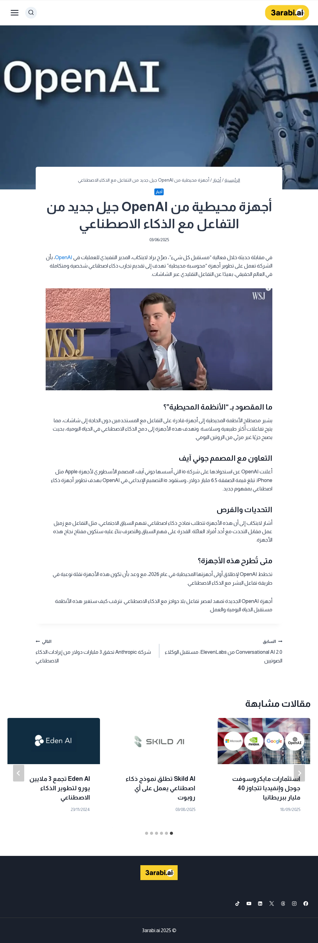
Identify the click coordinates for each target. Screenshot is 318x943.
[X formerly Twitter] (271, 903)
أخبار (159, 192)
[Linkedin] (260, 903)
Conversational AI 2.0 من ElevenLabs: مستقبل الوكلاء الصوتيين (223, 650)
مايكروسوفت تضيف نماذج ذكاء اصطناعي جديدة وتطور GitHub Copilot (54, 788)
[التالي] (18, 773)
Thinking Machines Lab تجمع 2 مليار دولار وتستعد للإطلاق (159, 788)
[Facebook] (306, 903)
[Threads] (283, 903)
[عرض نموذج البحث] (31, 13)
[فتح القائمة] (14, 12)
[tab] (171, 833)
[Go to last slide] (299, 773)
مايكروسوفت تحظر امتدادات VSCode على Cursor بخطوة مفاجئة (270, 788)
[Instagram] (294, 903)
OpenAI (63, 257)
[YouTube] (249, 903)
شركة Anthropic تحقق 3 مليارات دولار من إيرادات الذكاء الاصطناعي (95, 650)
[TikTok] (237, 903)
